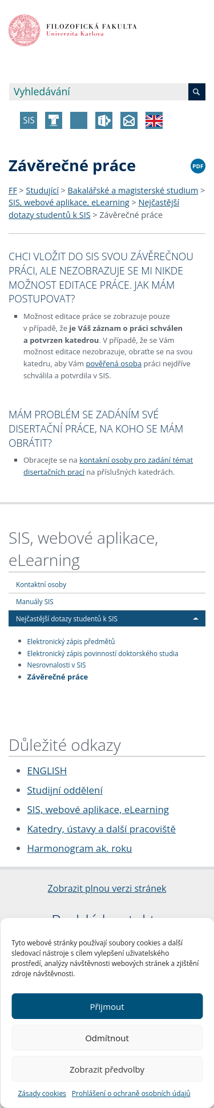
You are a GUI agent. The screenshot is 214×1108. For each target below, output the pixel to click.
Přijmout (107, 1006)
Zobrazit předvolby (107, 1069)
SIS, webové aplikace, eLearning (69, 202)
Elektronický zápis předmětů (71, 640)
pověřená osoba (114, 363)
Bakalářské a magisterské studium (133, 190)
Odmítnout (107, 1038)
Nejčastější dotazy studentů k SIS (67, 618)
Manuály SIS (35, 601)
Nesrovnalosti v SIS (56, 664)
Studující (42, 190)
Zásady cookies (42, 1093)
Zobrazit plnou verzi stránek (107, 888)
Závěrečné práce (131, 214)
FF (13, 190)
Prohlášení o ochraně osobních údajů (131, 1093)
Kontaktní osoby (41, 584)
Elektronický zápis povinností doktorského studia (103, 652)
